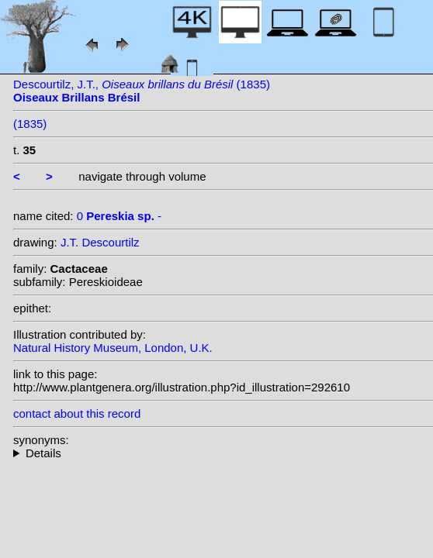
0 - (119, 215)
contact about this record (76, 413)
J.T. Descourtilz (100, 242)
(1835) (30, 123)
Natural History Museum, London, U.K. (113, 347)
